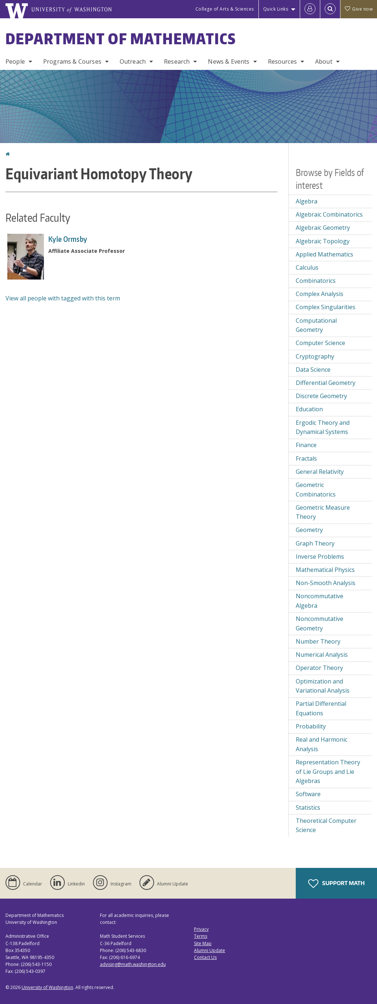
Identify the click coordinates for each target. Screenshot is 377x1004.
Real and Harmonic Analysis (321, 744)
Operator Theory (319, 668)
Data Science (313, 370)
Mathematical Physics (325, 570)
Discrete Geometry (321, 396)
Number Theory (318, 641)
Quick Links (275, 9)
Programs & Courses (72, 61)
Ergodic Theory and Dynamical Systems (323, 427)
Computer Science (320, 343)
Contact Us (205, 957)
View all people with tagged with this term (62, 298)
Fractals (306, 458)
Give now (359, 9)
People (15, 61)
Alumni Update (209, 950)
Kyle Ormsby (67, 239)
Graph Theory (315, 543)
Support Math (336, 884)
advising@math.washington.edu (133, 964)
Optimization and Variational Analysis (323, 686)
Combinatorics (316, 281)
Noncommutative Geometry (319, 623)
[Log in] (310, 9)
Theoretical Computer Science (326, 825)
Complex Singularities (325, 307)
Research (177, 61)
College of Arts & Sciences (224, 9)
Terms (200, 936)
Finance (306, 445)
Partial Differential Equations (321, 708)
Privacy (201, 929)
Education (309, 409)
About (323, 61)
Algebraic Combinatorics (329, 214)
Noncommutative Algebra (319, 601)
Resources (282, 61)
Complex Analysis (319, 294)
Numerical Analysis (322, 655)
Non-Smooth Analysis (325, 583)
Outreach (133, 61)
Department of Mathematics (120, 38)
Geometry (309, 530)
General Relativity (320, 472)
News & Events (228, 61)
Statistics (308, 807)
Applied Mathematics (324, 254)
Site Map (203, 943)
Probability (311, 726)
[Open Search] (330, 9)
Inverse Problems (320, 556)
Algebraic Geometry (323, 228)
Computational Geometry (316, 325)
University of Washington (47, 987)
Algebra (306, 201)
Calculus (307, 267)
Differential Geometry (325, 383)
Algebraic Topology (323, 241)
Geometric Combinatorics (316, 489)
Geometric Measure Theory (323, 512)
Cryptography (315, 356)
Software (308, 794)
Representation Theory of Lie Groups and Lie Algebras (328, 771)
